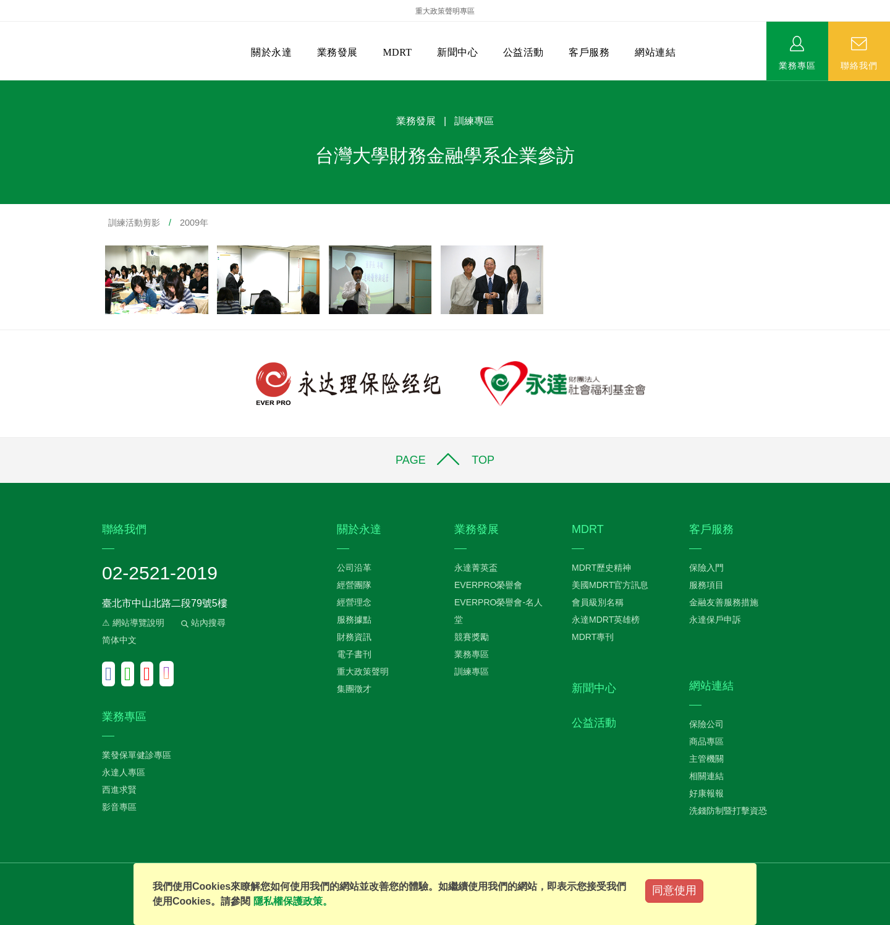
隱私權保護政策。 (293, 901)
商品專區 (706, 741)
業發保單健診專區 (136, 755)
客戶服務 (589, 52)
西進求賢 (119, 790)
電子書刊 (354, 654)
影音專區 (119, 807)
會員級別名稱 (598, 602)
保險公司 (706, 724)
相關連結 (706, 776)
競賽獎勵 (471, 637)
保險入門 (706, 568)
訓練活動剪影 (134, 223)
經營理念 (354, 602)
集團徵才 (354, 689)
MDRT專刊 (593, 637)
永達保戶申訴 (715, 619)
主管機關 (706, 759)
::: (4, 87)
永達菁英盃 (476, 568)
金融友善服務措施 (723, 602)
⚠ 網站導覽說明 (133, 623)
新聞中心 (457, 52)
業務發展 (337, 52)
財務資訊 (354, 637)
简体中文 (119, 640)
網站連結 (655, 52)
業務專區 (797, 65)
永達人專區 (123, 772)
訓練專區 (471, 671)
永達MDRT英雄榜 (606, 619)
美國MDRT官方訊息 (610, 585)
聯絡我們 (859, 65)
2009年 (194, 223)
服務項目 (706, 585)
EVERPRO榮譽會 (488, 585)
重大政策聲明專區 (445, 11)
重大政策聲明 (363, 671)
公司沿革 (354, 568)
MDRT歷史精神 (601, 568)
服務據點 (354, 619)
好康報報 (706, 793)
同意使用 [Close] (674, 890)
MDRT (397, 52)
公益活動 (523, 52)
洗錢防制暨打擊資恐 (728, 811)
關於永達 (271, 52)
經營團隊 (354, 585)
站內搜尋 (202, 623)
